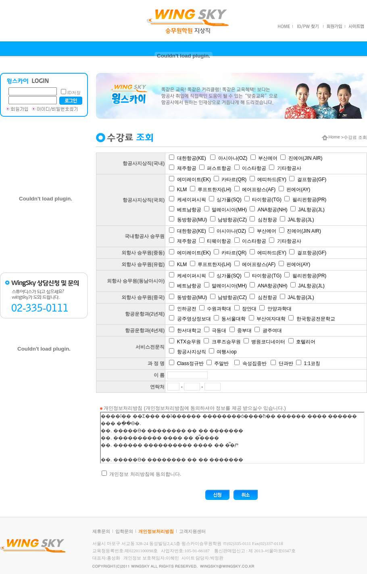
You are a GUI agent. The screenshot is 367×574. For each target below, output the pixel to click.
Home (330, 136)
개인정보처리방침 (156, 531)
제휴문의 (101, 531)
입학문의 (124, 531)
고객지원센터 (192, 531)
